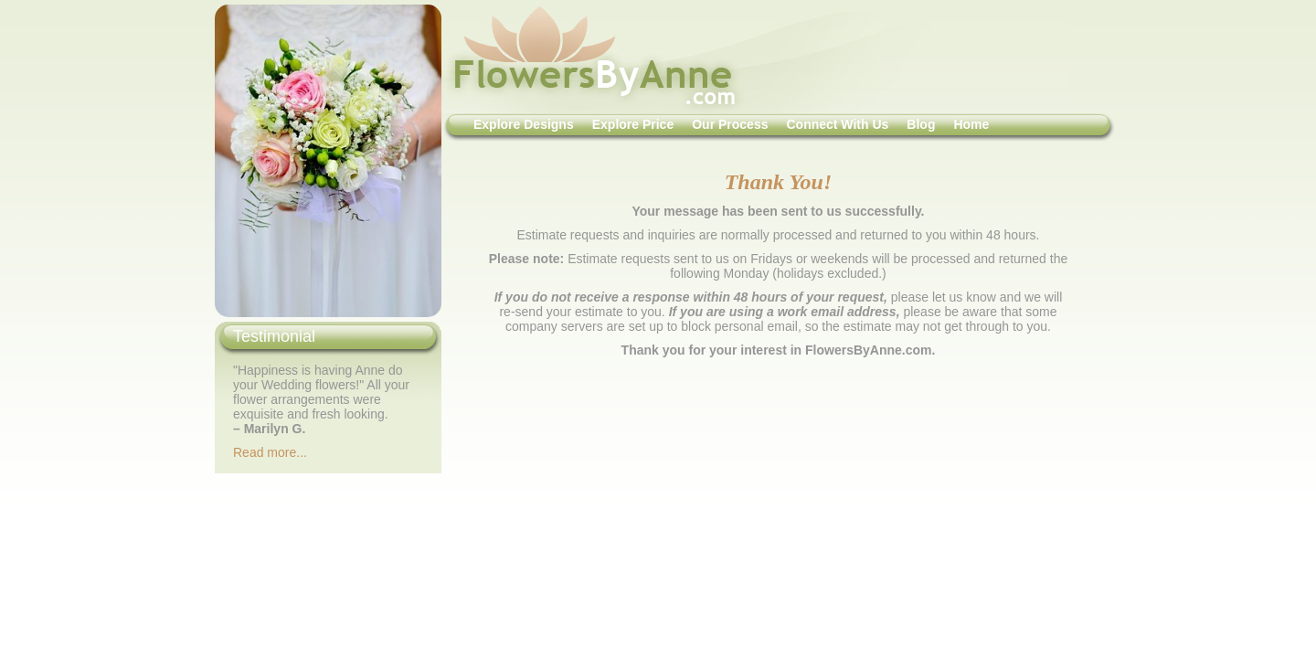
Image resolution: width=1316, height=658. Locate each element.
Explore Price (633, 124)
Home (971, 124)
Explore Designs (523, 124)
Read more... (270, 452)
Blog (921, 124)
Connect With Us (837, 124)
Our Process (730, 124)
